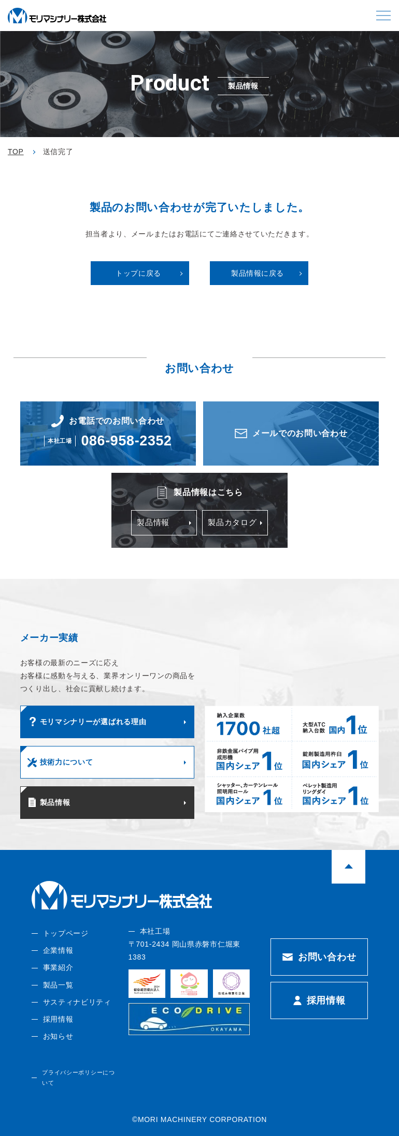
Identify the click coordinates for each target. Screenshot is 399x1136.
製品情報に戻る (257, 273)
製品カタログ (230, 522)
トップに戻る (138, 273)
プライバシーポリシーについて (78, 1077)
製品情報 (152, 522)
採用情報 (57, 1018)
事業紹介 (57, 967)
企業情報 (57, 950)
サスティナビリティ (76, 1001)
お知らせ (57, 1036)
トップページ (65, 933)
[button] (383, 15)
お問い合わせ (327, 956)
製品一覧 (57, 984)
